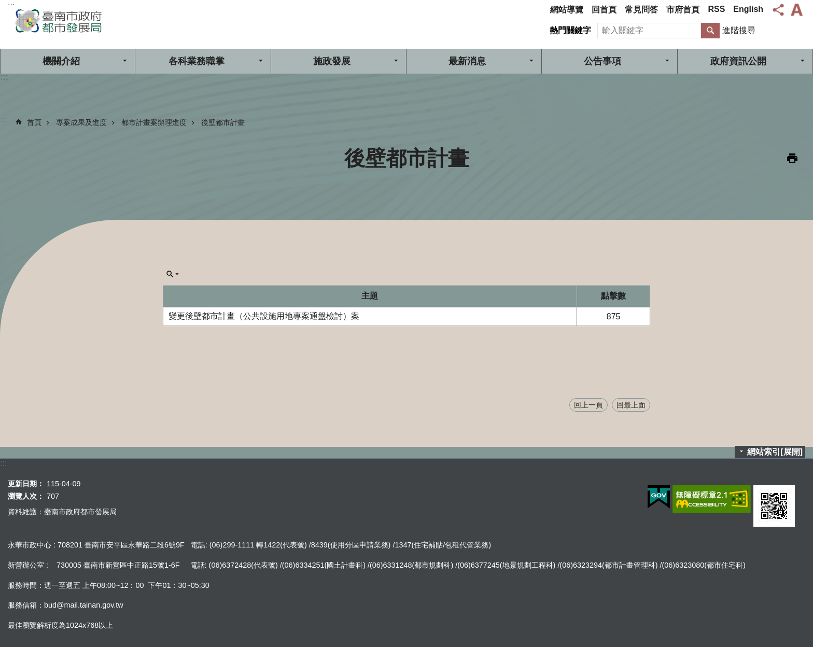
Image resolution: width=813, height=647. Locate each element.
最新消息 (467, 61)
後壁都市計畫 (223, 122)
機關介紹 (61, 61)
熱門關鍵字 (570, 30)
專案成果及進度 (81, 122)
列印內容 (792, 158)
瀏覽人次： (26, 496)
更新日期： (26, 484)
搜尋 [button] (710, 30)
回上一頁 (588, 405)
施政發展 (332, 61)
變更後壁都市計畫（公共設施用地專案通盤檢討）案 (264, 316)
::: (11, 6)
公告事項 (602, 61)
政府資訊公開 (738, 61)
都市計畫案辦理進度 (154, 122)
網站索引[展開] (775, 451)
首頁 (34, 122)
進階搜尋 (738, 30)
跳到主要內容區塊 (5, 5)
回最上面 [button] (631, 405)
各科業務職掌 (197, 61)
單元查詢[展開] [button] (173, 274)
